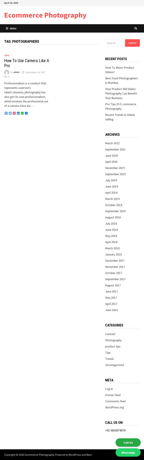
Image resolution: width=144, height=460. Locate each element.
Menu (11, 28)
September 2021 (115, 149)
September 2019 (115, 174)
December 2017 (115, 260)
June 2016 (111, 310)
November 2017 (115, 267)
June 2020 (111, 155)
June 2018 (111, 230)
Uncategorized (114, 365)
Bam (89, 454)
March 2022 (112, 143)
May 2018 (111, 236)
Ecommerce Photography (45, 15)
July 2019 (111, 180)
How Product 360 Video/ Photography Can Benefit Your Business (121, 93)
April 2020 (111, 162)
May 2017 (111, 298)
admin (17, 72)
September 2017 (115, 279)
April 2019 (111, 193)
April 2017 (111, 304)
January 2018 (113, 254)
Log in (109, 389)
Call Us (128, 442)
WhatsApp (128, 452)
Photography (113, 340)
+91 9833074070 (115, 430)
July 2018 (111, 223)
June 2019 (111, 186)
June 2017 (111, 291)
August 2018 (113, 217)
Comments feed (115, 401)
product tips (112, 346)
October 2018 (113, 205)
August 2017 (113, 285)
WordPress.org (114, 407)
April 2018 (111, 242)
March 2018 (112, 248)
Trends (109, 359)
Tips (6, 55)
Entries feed (113, 395)
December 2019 (115, 168)
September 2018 (115, 211)
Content (110, 334)
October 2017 (113, 273)
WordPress (75, 454)
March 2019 (112, 199)
